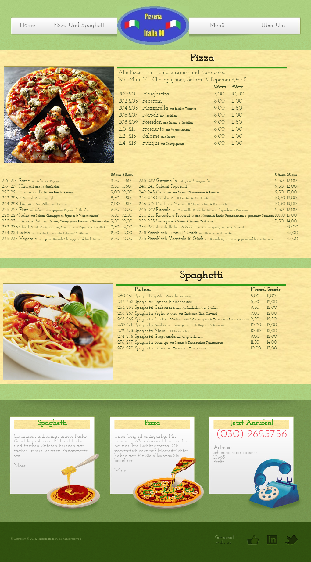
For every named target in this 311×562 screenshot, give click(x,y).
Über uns (273, 25)
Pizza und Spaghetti (79, 25)
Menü (217, 25)
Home (27, 25)
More (20, 466)
